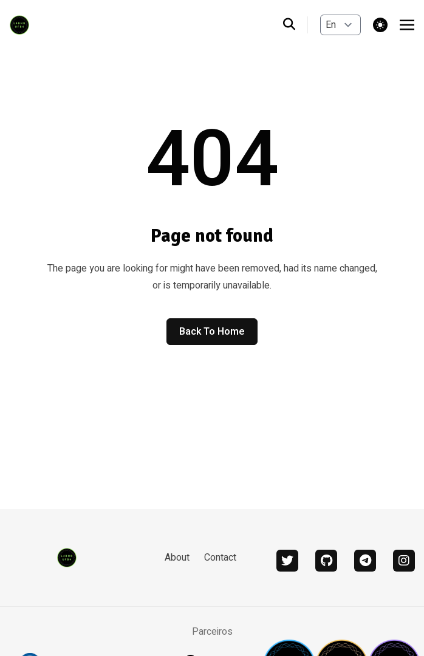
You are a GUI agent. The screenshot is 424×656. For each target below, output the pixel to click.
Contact (220, 557)
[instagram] (404, 561)
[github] (326, 561)
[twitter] (287, 561)
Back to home (212, 331)
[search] (295, 24)
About (177, 557)
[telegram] (365, 561)
